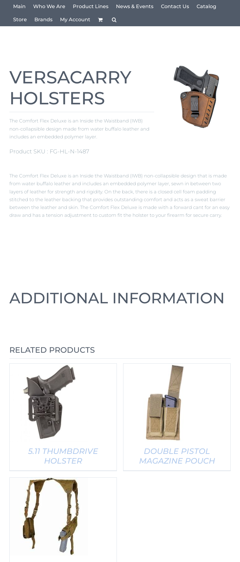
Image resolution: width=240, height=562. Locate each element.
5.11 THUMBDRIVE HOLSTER (63, 455)
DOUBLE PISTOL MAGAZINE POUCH (177, 455)
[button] (114, 19)
